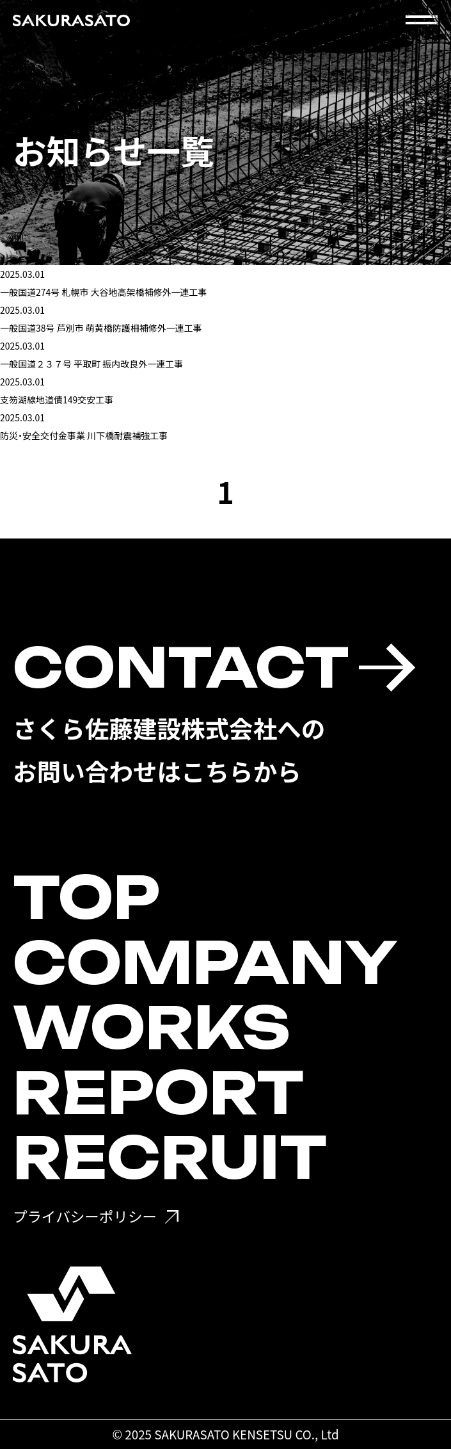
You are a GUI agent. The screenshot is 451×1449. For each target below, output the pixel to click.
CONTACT (181, 667)
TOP (86, 897)
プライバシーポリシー (85, 1216)
